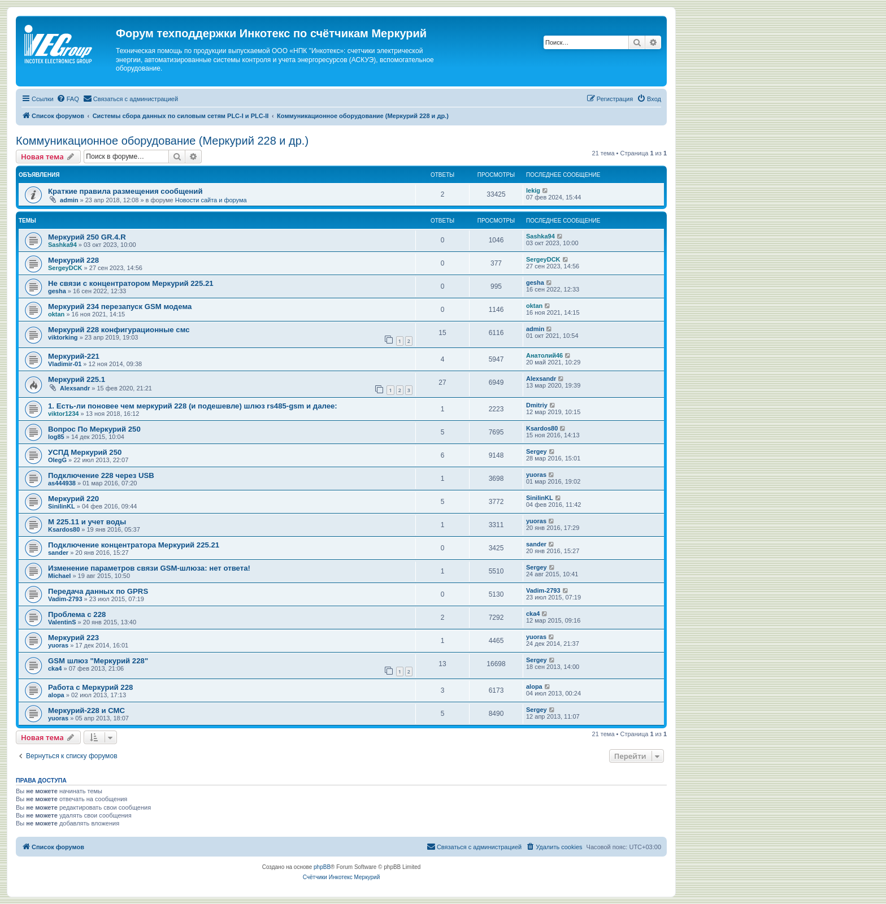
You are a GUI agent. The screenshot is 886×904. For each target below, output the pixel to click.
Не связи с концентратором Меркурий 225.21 (131, 283)
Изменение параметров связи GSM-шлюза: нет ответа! (149, 568)
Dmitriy (537, 405)
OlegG (57, 460)
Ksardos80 (542, 428)
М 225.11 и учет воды (87, 522)
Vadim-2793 (65, 599)
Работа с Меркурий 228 (90, 687)
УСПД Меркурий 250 (84, 452)
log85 (56, 436)
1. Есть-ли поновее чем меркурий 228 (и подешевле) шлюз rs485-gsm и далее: (192, 406)
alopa (56, 695)
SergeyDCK (65, 267)
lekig (533, 190)
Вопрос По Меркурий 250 (94, 429)
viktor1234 (63, 413)
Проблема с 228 (77, 614)
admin (69, 200)
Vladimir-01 (64, 363)
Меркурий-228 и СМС (86, 710)
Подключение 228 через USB (101, 475)
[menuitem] (68, 99)
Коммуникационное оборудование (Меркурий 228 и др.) (162, 140)
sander (58, 552)
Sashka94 (62, 244)
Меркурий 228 (73, 260)
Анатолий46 (544, 355)
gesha (57, 291)
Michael (59, 575)
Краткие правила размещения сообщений (125, 191)
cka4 (533, 613)
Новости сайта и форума (211, 200)
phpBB (322, 867)
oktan (56, 314)
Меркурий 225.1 (76, 379)
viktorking (63, 337)
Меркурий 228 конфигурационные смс (119, 329)
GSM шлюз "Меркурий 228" (98, 661)
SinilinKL (61, 506)
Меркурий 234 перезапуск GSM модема (120, 306)
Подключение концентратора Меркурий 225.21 (133, 545)
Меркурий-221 (73, 356)
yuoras (536, 474)
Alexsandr (75, 388)
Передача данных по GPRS (98, 591)
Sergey (536, 451)
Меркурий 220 (73, 498)
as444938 (62, 483)
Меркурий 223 (73, 637)
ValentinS (62, 622)
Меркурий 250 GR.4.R (87, 237)
